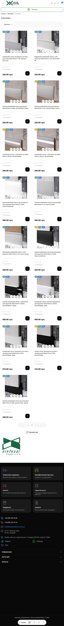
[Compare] (17, 51)
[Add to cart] (27, 73)
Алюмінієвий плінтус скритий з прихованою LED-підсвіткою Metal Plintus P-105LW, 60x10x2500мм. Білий (47, 303)
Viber (4, 545)
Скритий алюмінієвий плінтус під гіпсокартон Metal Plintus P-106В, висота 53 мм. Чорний (15, 402)
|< (20, 425)
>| (43, 425)
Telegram (6, 541)
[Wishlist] (20, 51)
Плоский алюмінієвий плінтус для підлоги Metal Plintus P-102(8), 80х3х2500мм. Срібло (15, 107)
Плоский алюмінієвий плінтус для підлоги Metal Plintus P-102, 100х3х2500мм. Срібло (47, 107)
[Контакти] (54, 3)
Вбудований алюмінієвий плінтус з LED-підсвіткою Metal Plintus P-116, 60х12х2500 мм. (47, 58)
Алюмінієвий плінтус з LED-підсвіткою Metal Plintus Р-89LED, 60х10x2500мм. (15, 155)
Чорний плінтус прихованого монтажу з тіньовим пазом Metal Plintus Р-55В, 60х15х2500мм (46, 353)
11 (38, 425)
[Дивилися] (30, 622)
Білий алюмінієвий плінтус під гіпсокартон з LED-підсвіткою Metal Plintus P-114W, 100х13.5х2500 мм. (15, 204)
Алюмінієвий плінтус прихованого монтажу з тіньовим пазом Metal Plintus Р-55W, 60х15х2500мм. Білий (15, 353)
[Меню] (3, 3)
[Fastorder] (14, 51)
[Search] (51, 3)
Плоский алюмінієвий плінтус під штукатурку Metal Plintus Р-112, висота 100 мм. (47, 203)
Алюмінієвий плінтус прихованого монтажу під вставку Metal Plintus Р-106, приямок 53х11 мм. (15, 58)
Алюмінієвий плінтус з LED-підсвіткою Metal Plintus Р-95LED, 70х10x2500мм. (47, 155)
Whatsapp (38, 541)
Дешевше (8, 24)
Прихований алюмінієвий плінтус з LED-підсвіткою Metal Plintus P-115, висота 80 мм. (15, 253)
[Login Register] (58, 3)
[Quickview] (11, 51)
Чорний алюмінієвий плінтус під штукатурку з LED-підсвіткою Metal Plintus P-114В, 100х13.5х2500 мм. (47, 254)
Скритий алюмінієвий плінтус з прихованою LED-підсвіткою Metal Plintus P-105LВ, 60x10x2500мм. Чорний (15, 303)
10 (35, 425)
